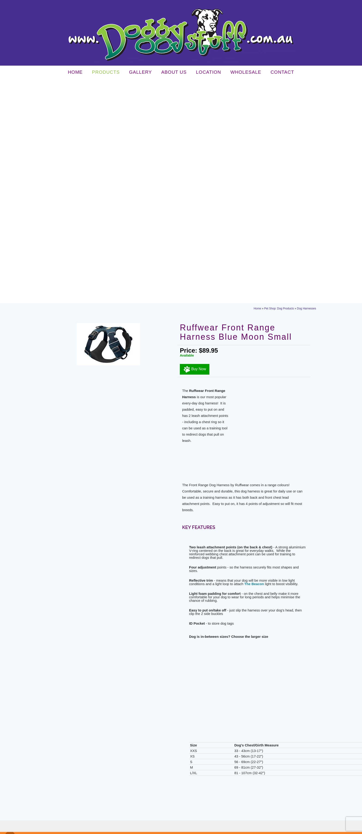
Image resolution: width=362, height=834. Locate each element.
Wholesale (245, 73)
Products (106, 73)
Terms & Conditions (114, 828)
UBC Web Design (254, 828)
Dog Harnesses (306, 85)
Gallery (140, 73)
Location (208, 73)
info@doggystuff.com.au (264, 728)
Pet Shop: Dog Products (279, 85)
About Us (174, 73)
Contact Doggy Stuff (181, 623)
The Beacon (254, 360)
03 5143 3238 (256, 716)
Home (75, 73)
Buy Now (194, 145)
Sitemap (133, 828)
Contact (282, 73)
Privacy (95, 828)
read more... (103, 708)
